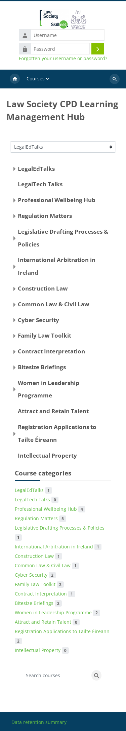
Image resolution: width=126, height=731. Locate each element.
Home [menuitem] (14, 79)
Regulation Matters (45, 216)
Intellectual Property (47, 455)
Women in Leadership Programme (57, 612)
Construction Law (43, 288)
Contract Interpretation (51, 351)
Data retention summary (39, 722)
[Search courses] (55, 675)
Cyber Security (38, 320)
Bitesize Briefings (42, 367)
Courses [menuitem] (36, 78)
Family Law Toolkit (44, 335)
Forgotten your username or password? (63, 58)
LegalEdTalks (36, 168)
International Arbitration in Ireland (58, 546)
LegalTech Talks (40, 184)
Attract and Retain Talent (53, 411)
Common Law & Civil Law (53, 304)
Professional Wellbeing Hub (56, 200)
